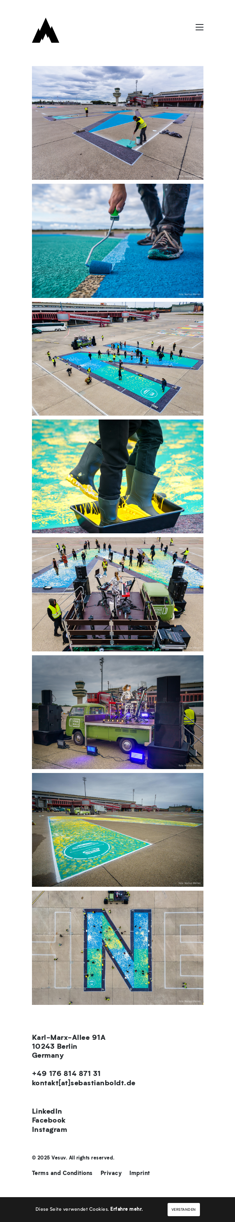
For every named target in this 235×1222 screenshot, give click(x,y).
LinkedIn (47, 1112)
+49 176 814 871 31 (66, 1074)
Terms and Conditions (62, 1174)
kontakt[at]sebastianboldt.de (84, 1083)
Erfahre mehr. (126, 1209)
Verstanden (183, 1210)
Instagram (49, 1130)
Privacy (111, 1174)
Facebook (49, 1121)
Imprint (139, 1174)
